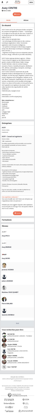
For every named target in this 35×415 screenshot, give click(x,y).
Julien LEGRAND (7, 281)
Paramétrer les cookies (23, 387)
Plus (17, 323)
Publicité (19, 385)
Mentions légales (10, 389)
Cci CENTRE (11, 339)
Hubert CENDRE (12, 356)
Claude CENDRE (12, 344)
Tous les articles (19, 389)
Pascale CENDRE (12, 361)
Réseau (26, 20)
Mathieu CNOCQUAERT (10, 292)
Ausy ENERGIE (6, 247)
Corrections (26, 389)
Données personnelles (11, 387)
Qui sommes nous (6, 385)
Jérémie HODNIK (8, 270)
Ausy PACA (5, 236)
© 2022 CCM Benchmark (18, 390)
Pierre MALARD (7, 304)
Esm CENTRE (11, 349)
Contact (14, 385)
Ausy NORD (6, 258)
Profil (8, 20)
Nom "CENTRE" (12, 367)
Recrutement (25, 385)
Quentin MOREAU (8, 315)
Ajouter (18, 14)
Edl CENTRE (11, 334)
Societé (31, 385)
